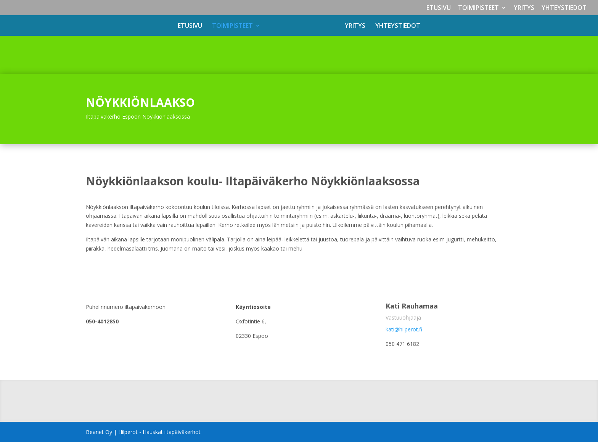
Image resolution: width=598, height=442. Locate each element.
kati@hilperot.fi (404, 329)
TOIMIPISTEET (478, 8)
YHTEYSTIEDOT (564, 8)
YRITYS (524, 8)
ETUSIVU (438, 8)
